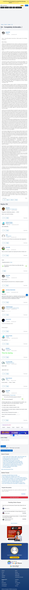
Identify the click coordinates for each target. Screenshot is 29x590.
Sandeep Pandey (9, 335)
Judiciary (3, 575)
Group (17, 584)
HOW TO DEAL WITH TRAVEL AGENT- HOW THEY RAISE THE (14, 456)
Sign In (26, 5)
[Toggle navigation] (8, 5)
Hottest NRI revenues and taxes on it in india (11, 460)
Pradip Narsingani (9, 306)
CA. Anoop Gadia (9, 361)
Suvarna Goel (8, 319)
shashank (7, 348)
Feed (3, 581)
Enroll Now (24, 508)
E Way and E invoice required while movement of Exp (13, 457)
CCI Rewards (4, 585)
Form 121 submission (7, 467)
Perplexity (8, 427)
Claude (13, 427)
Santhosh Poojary (9, 222)
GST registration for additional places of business (12, 464)
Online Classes (14, 502)
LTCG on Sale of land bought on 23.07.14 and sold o (12, 461)
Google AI (17, 427)
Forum (3, 572)
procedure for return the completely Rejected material (12, 481)
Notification (17, 575)
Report (26, 198)
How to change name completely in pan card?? (11, 476)
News (16, 570)
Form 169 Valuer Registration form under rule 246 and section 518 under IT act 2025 (14, 490)
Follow (15, 199)
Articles (3, 570)
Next (17, 435)
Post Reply (3, 446)
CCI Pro (16, 585)
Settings (3, 577)
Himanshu (8, 207)
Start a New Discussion (14, 497)
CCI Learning (17, 582)
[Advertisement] (14, 16)
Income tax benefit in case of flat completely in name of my (13, 482)
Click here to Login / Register (6, 450)
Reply (7, 199)
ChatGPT (3, 427)
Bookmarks (4, 582)
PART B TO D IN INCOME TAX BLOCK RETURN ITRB (12, 462)
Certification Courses (19, 577)
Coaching (6, 7)
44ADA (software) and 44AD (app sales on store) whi (13, 463)
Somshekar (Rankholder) (10, 289)
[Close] (28, 1)
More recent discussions (6, 469)
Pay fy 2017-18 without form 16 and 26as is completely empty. (13, 483)
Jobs (14, 7)
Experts (16, 572)
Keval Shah (8, 32)
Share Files (17, 573)
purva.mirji (8, 247)
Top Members (4, 584)
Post (12, 469)
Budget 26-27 (4, 579)
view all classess (15, 523)
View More (24, 493)
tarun (7, 234)
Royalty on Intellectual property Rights (10, 466)
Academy (2, 7)
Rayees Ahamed (9, 378)
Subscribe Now (14, 557)
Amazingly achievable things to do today (9, 475)
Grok (22, 427)
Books (11, 7)
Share (11, 199)
